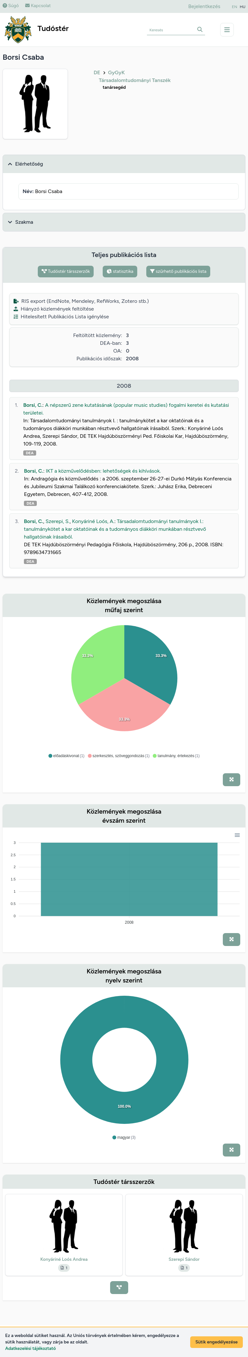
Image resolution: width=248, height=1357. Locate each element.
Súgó (11, 5)
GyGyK (116, 72)
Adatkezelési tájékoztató (30, 1348)
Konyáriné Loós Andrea (64, 1259)
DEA (30, 453)
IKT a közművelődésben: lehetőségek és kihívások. (103, 471)
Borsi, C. (32, 405)
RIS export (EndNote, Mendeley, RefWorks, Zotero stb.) (81, 301)
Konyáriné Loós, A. (93, 521)
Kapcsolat (38, 5)
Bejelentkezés (204, 6)
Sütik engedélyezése (216, 1342)
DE (97, 72)
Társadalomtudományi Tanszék (134, 80)
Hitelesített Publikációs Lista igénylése (61, 317)
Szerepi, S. (57, 521)
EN (234, 7)
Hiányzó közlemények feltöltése (54, 309)
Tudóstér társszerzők (66, 271)
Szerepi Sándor (184, 1259)
